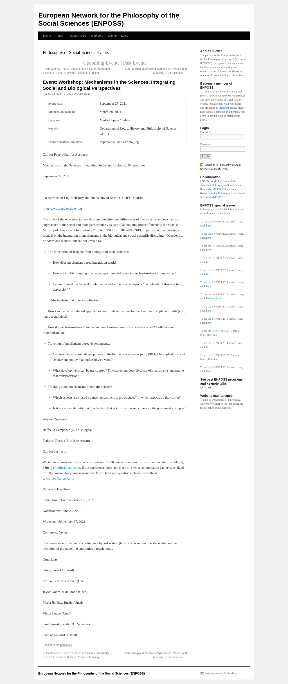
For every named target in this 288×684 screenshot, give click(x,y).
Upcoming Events (101, 63)
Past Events (134, 63)
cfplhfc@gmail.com (66, 467)
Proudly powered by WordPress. (222, 673)
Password (205, 144)
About (59, 35)
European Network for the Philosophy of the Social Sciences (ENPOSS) (91, 673)
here (240, 75)
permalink (66, 645)
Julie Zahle (83, 93)
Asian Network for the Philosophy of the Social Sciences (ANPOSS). (222, 193)
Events (112, 35)
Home (47, 35)
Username (205, 132)
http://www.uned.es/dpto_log (62, 208)
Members (97, 35)
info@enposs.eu (227, 107)
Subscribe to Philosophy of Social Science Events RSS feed (220, 166)
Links (124, 35)
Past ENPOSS (77, 35)
